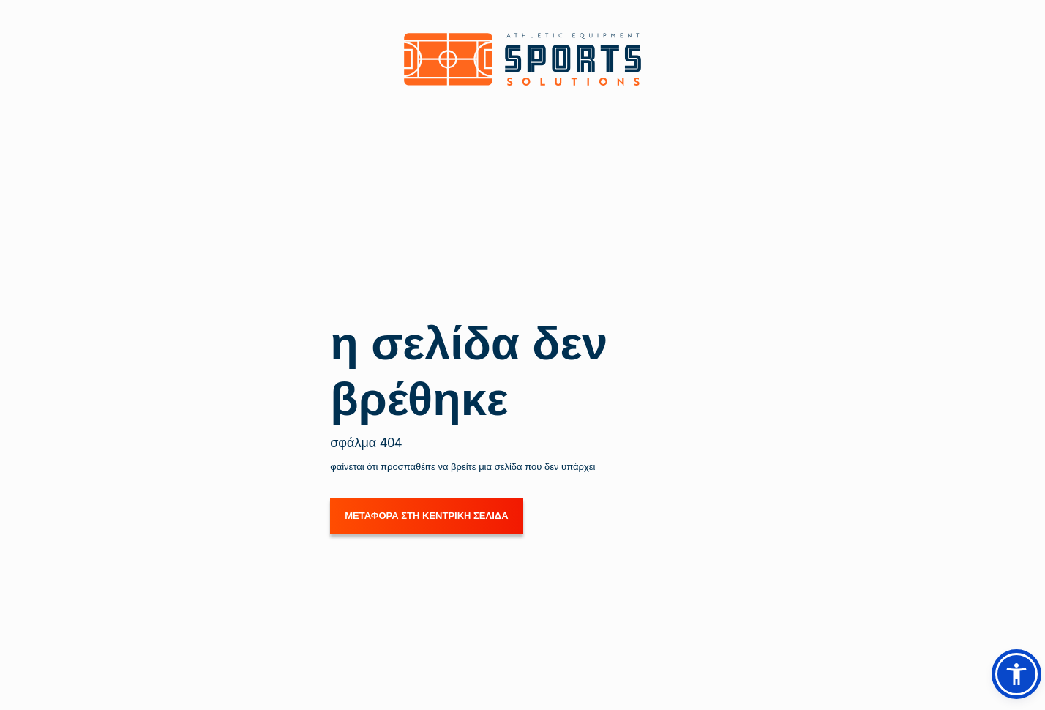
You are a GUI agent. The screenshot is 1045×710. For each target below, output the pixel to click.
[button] (1016, 674)
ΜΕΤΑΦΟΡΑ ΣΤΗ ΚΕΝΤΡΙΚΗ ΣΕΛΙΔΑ (426, 515)
